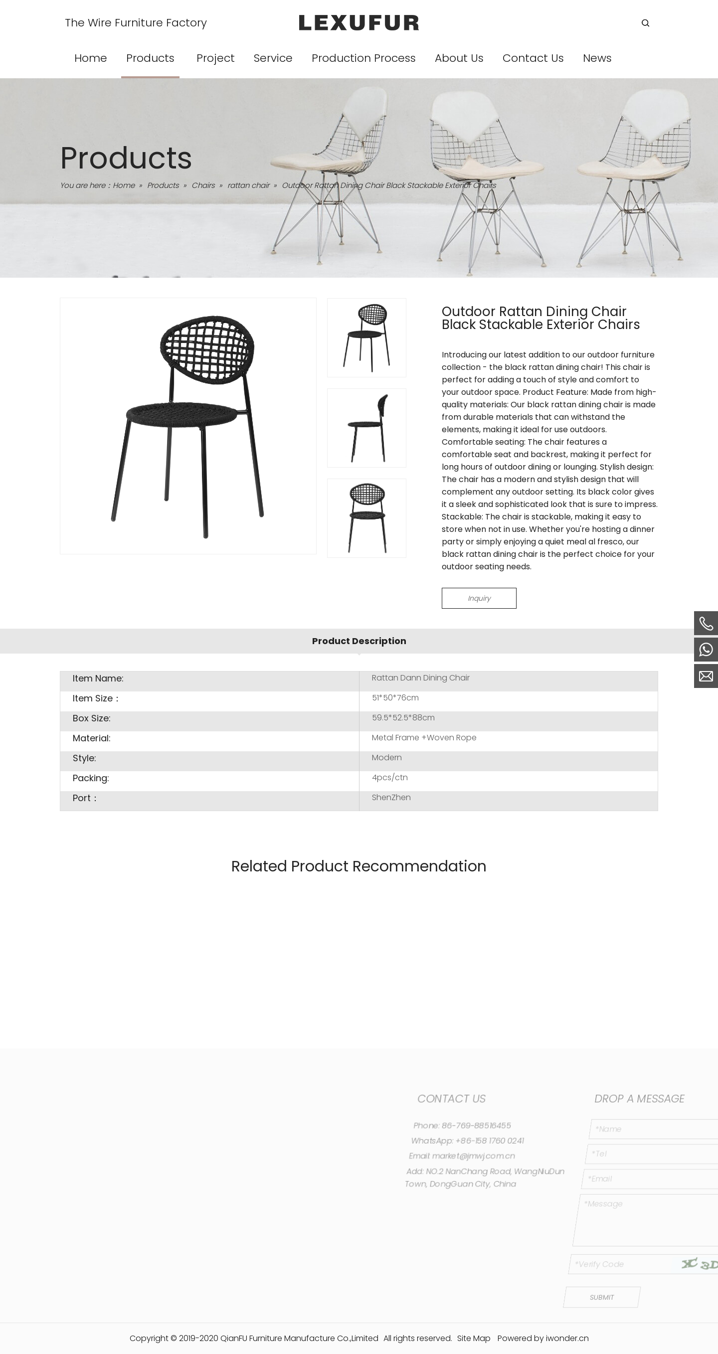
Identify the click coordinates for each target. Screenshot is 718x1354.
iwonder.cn (567, 1338)
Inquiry (479, 598)
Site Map (474, 1338)
